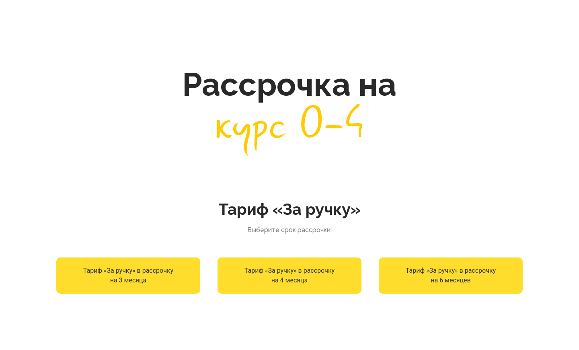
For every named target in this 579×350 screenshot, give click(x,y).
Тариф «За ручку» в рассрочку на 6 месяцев (451, 275)
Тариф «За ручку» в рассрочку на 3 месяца (128, 275)
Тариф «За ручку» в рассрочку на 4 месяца (289, 275)
